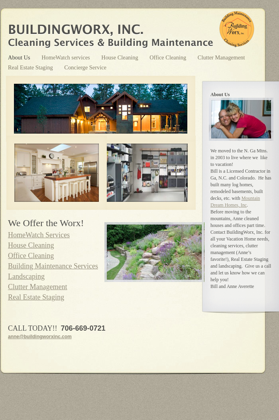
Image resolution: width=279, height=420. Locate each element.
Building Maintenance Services (53, 266)
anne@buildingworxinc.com (40, 336)
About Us (19, 57)
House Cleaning (120, 57)
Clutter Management (221, 57)
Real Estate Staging (31, 67)
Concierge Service (85, 67)
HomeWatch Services (39, 235)
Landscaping (26, 276)
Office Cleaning (168, 57)
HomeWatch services (66, 57)
